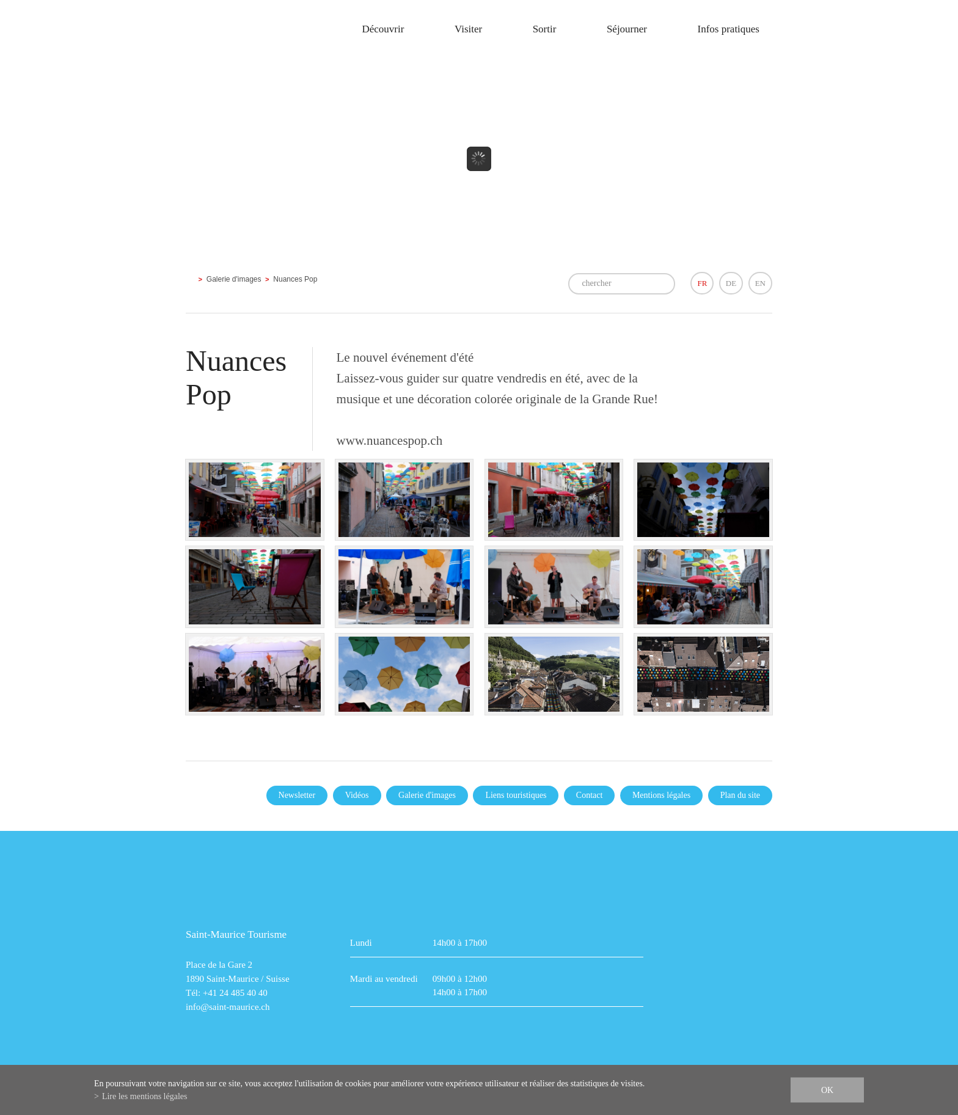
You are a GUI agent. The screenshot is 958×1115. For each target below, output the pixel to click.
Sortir (545, 29)
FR (702, 283)
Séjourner (627, 29)
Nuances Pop (295, 279)
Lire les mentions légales (145, 1096)
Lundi (361, 943)
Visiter (468, 29)
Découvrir (383, 29)
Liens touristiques (515, 795)
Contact (589, 795)
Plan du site (740, 795)
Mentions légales (661, 795)
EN (760, 283)
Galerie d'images (234, 279)
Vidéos (357, 795)
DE (731, 283)
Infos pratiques (728, 29)
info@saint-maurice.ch (228, 1007)
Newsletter (297, 795)
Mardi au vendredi (384, 979)
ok (827, 1090)
